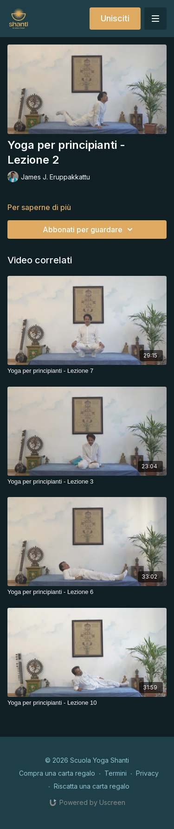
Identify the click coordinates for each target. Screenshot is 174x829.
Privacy (147, 773)
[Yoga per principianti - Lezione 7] (87, 371)
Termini (115, 773)
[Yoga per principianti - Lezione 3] (87, 481)
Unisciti (115, 18)
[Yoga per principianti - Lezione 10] (87, 703)
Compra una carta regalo (57, 773)
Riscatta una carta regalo (91, 786)
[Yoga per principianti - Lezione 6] (87, 592)
